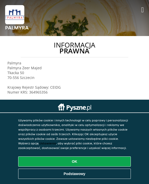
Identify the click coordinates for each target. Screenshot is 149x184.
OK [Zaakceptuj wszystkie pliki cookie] (74, 161)
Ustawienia (47, 143)
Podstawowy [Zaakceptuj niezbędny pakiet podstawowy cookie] (75, 174)
